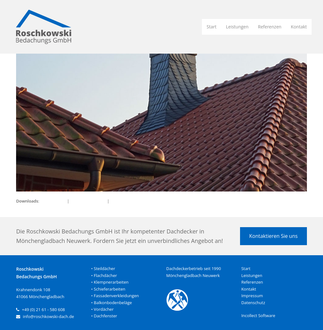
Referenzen (252, 282)
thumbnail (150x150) (130, 201)
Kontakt (248, 289)
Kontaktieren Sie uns (273, 236)
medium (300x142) (88, 201)
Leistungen (251, 275)
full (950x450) (53, 201)
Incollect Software (258, 315)
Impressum (252, 295)
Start (245, 268)
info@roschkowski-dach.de (48, 316)
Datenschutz (253, 302)
